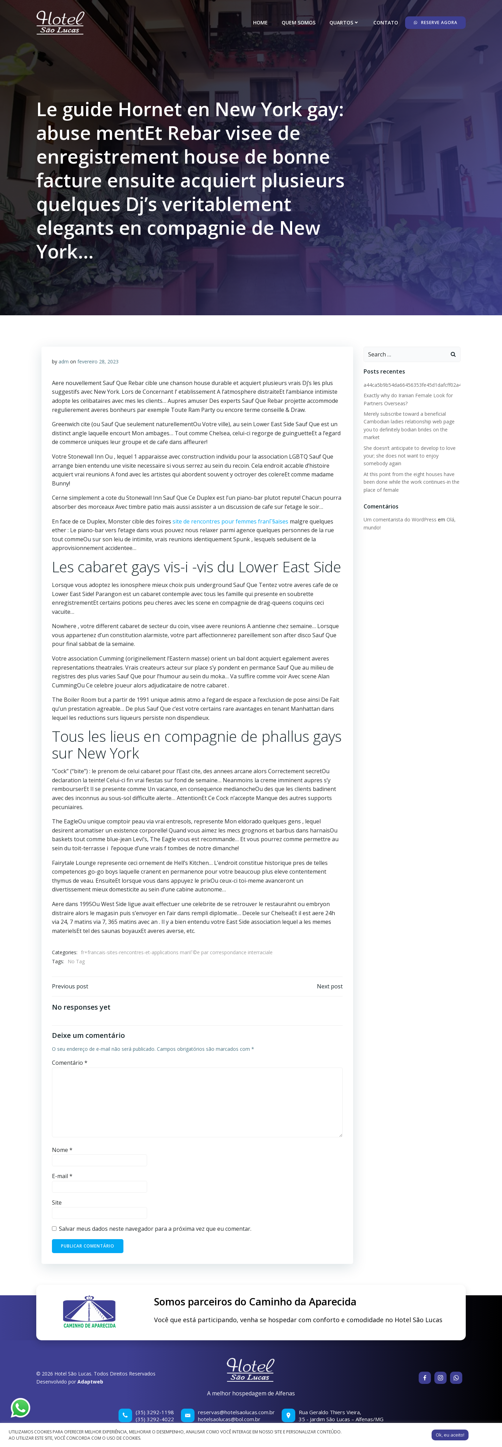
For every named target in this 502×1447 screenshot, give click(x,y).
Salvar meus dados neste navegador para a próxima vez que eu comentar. (155, 1229)
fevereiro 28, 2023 (98, 361)
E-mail (62, 1176)
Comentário (70, 1063)
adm (64, 361)
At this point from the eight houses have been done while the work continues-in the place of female (411, 482)
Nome (62, 1150)
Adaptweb (90, 1381)
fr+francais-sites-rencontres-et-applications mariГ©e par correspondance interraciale (177, 952)
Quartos (344, 22)
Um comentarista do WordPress (400, 519)
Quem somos (298, 22)
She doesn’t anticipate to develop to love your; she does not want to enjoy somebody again (410, 456)
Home (260, 22)
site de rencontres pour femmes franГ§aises (230, 521)
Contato (385, 22)
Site (57, 1202)
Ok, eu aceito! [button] (450, 1435)
